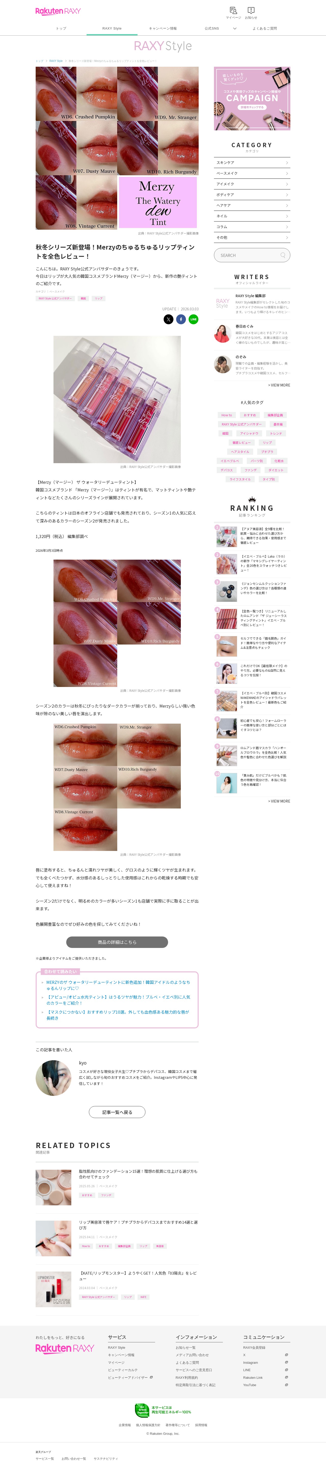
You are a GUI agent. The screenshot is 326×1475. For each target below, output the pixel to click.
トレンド (276, 433)
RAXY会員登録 (254, 1347)
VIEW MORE (279, 385)
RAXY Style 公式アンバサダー (55, 298)
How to (86, 1246)
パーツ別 (257, 461)
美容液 (160, 1246)
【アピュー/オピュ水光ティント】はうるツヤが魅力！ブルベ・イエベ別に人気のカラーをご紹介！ (118, 1000)
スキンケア (225, 162)
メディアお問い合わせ (192, 1355)
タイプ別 (269, 479)
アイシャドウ (249, 433)
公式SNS (212, 28)
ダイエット (276, 470)
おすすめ (87, 1195)
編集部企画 (124, 1246)
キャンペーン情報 (163, 28)
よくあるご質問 (265, 28)
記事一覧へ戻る (117, 1112)
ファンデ (106, 1195)
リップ (98, 298)
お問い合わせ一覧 (74, 1458)
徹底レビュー (242, 442)
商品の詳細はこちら (117, 942)
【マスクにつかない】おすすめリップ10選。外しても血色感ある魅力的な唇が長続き (117, 1015)
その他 (221, 237)
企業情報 (125, 1425)
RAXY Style (111, 28)
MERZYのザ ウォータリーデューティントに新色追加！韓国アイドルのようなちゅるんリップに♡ (118, 985)
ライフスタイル (240, 479)
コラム (221, 226)
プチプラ (267, 451)
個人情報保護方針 (148, 1425)
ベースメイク (57, 291)
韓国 (83, 298)
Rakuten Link (253, 1378)
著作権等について (178, 1425)
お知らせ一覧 (186, 1347)
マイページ (116, 1362)
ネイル (221, 215)
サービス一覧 (45, 1458)
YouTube (249, 1385)
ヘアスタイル (240, 451)
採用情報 (201, 1425)
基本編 (278, 424)
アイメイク (225, 183)
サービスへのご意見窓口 (194, 1370)
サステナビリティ (106, 1458)
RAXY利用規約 (187, 1378)
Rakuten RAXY (58, 12)
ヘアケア (223, 205)
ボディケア (225, 194)
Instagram (250, 1362)
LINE (247, 1370)
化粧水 (279, 461)
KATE (143, 1297)
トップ (61, 28)
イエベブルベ (230, 461)
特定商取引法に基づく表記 (195, 1385)
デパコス (227, 470)
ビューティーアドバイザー (128, 1378)
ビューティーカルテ (123, 1370)
